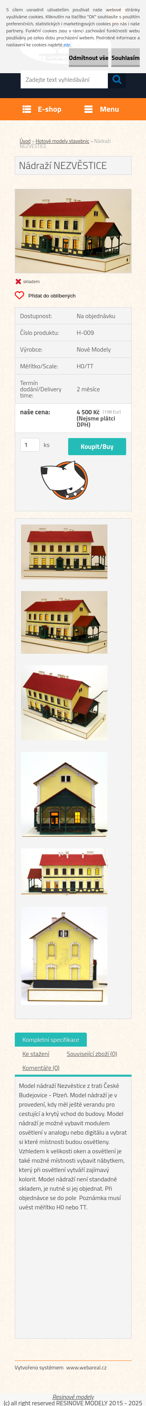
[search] (117, 79)
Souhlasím (125, 57)
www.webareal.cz (86, 1367)
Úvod (25, 141)
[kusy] (30, 445)
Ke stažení (36, 1053)
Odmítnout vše (89, 57)
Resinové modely (73, 1396)
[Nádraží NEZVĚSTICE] (73, 192)
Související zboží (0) (92, 1053)
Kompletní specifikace (51, 1039)
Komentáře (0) (41, 1067)
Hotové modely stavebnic (63, 141)
